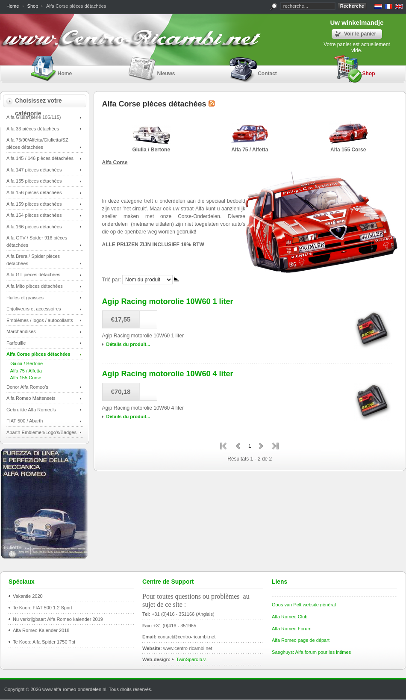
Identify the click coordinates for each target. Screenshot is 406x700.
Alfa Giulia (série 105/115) (33, 117)
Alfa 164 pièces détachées (34, 215)
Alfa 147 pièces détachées (34, 169)
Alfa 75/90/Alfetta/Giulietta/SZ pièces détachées (37, 143)
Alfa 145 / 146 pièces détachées (40, 158)
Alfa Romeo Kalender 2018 (41, 630)
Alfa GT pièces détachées (33, 274)
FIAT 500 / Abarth (24, 420)
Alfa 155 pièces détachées (34, 180)
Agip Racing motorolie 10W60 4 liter (167, 373)
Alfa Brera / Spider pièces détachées (33, 260)
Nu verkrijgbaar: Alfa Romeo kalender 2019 (58, 619)
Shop (32, 6)
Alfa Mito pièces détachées (34, 286)
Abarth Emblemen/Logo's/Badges (41, 432)
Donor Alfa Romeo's (27, 387)
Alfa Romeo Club (289, 616)
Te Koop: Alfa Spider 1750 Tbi (44, 641)
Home (12, 6)
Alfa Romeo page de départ (301, 640)
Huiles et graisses (25, 297)
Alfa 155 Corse (23, 377)
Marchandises (21, 331)
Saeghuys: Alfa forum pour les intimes (311, 652)
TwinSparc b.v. (191, 659)
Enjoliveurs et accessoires (33, 308)
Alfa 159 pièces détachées (34, 204)
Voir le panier (360, 34)
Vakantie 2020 (28, 596)
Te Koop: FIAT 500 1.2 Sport (42, 607)
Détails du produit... (128, 344)
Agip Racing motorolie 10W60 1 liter (167, 301)
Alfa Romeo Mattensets (31, 398)
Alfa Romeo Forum (292, 628)
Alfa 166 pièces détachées (34, 226)
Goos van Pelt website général (304, 604)
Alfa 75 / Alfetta (24, 370)
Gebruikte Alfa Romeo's (31, 409)
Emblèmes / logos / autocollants (39, 320)
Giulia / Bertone (24, 363)
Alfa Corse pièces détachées (38, 354)
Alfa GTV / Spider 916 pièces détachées (36, 241)
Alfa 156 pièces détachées (34, 192)
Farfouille (16, 343)
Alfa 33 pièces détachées (32, 128)
